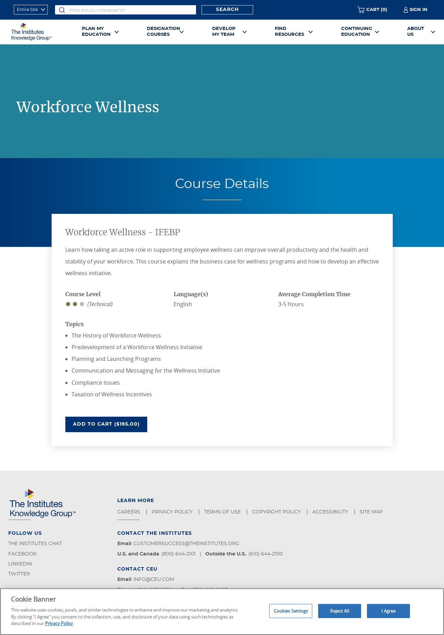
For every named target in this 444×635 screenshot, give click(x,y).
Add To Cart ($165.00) (110, 423)
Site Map (372, 512)
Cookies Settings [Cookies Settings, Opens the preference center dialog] (291, 610)
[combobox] (125, 9)
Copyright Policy (277, 512)
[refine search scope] (31, 9)
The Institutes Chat (35, 543)
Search (227, 9)
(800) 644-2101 (178, 554)
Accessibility (331, 512)
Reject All (339, 610)
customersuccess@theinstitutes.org (186, 543)
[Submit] (62, 9)
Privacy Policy (173, 512)
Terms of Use (223, 512)
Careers (129, 512)
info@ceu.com (153, 579)
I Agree (388, 610)
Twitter (19, 574)
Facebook (22, 554)
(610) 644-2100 (265, 554)
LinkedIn (20, 564)
